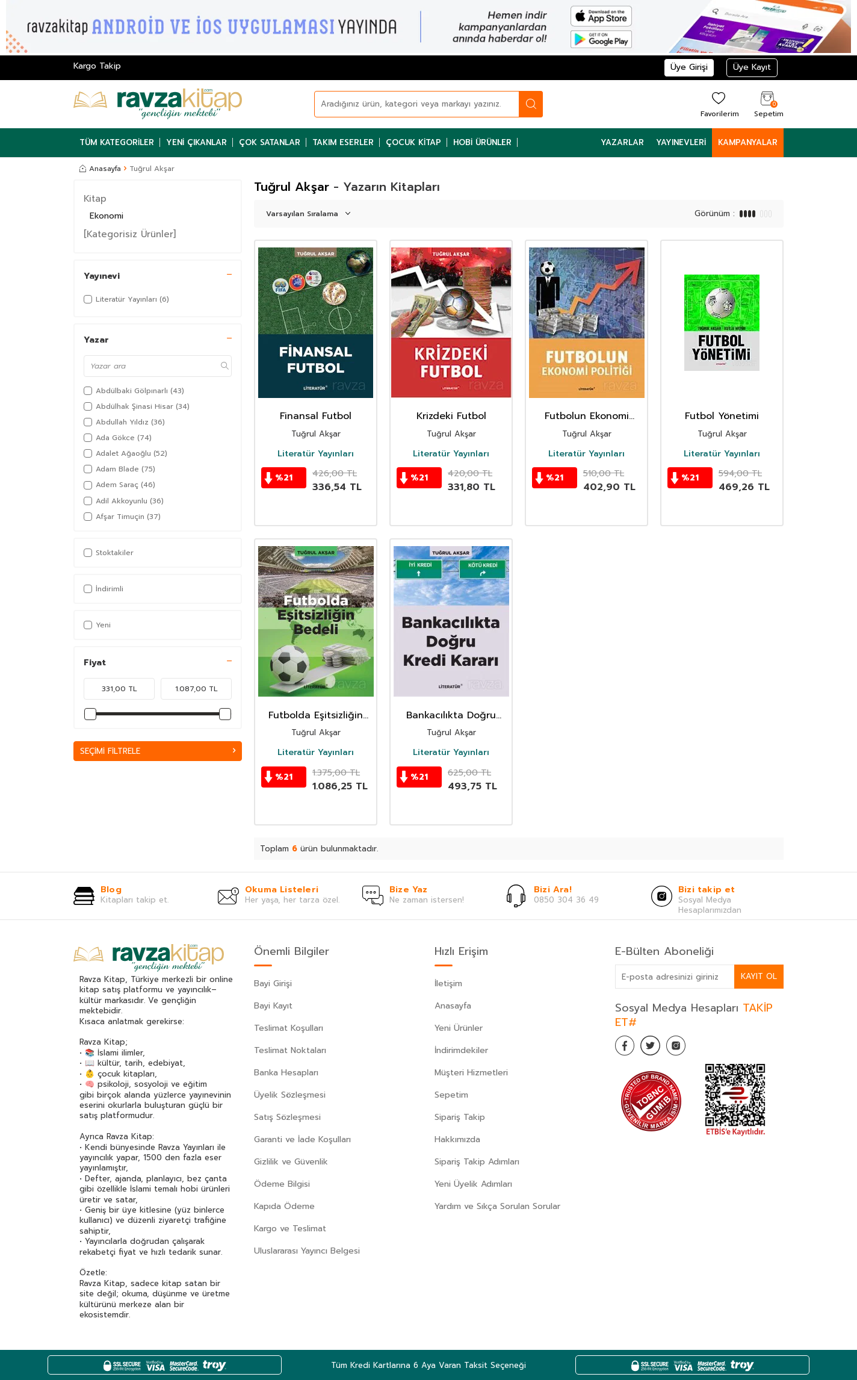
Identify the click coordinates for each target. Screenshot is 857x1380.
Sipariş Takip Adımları (477, 1161)
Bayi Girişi (273, 983)
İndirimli (103, 588)
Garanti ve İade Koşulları (302, 1139)
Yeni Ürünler (459, 1028)
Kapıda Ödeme (284, 1206)
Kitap (95, 198)
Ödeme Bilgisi (282, 1184)
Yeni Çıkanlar (196, 142)
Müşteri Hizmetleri (471, 1072)
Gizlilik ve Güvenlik (291, 1161)
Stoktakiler (109, 552)
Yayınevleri (681, 142)
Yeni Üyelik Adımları (473, 1184)
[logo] (157, 104)
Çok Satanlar (269, 142)
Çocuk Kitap (413, 142)
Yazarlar (622, 142)
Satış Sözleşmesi (287, 1117)
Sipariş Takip (460, 1117)
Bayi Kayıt (273, 1005)
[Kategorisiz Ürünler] (130, 234)
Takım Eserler (343, 142)
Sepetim (451, 1095)
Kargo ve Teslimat (290, 1228)
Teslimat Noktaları (290, 1050)
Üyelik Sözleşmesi (290, 1095)
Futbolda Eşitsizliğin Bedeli (315, 715)
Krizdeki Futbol (451, 416)
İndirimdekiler (461, 1050)
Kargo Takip (97, 66)
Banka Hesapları (286, 1072)
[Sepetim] (767, 104)
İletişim (448, 983)
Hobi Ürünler (482, 142)
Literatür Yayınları (315, 454)
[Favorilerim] (718, 104)
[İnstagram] (687, 1048)
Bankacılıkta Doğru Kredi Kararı (451, 715)
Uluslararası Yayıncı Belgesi (307, 1251)
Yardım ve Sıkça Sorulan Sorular (497, 1206)
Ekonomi (106, 216)
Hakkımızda (457, 1139)
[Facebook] (627, 1048)
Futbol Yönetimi (722, 416)
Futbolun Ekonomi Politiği (587, 416)
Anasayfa (100, 168)
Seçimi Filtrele (157, 751)
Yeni (97, 625)
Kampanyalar (748, 142)
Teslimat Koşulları (288, 1028)
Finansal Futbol (315, 416)
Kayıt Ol (758, 976)
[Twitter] (657, 1048)
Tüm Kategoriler (116, 142)
